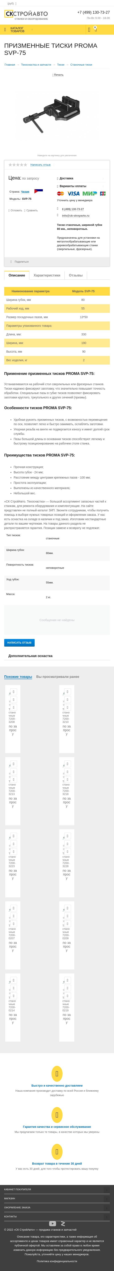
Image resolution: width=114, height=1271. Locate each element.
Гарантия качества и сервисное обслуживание (57, 1126)
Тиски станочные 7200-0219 (66, 1004)
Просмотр (13, 691)
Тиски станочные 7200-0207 (12, 932)
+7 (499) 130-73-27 (93, 12)
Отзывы (76, 275)
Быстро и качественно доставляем (57, 1085)
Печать (57, 74)
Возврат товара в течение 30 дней (57, 1163)
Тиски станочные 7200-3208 (12, 715)
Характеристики (47, 275)
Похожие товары (18, 676)
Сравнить (32, 210)
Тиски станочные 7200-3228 (66, 860)
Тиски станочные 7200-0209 (66, 932)
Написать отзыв (40, 164)
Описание (17, 275)
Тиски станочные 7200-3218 (66, 788)
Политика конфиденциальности (57, 1261)
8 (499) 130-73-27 (73, 209)
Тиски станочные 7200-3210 (66, 715)
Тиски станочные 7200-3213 (12, 788)
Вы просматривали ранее (57, 676)
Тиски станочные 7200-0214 (12, 1004)
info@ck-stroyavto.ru (75, 215)
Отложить (16, 210)
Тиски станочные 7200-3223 (12, 860)
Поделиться (19, 261)
